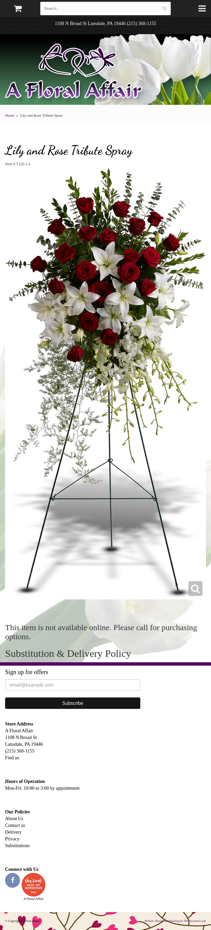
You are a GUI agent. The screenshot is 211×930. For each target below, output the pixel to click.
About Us (14, 818)
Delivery (13, 832)
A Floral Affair (76, 72)
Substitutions (17, 845)
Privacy (12, 838)
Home (9, 115)
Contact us (15, 825)
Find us (12, 757)
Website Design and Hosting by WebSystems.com (175, 921)
